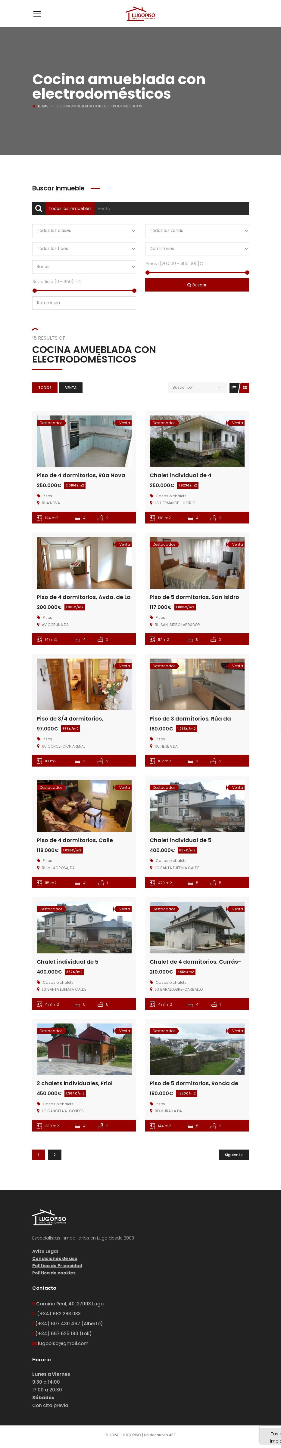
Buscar (197, 285)
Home (43, 106)
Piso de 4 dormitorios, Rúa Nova (81, 475)
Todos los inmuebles (70, 208)
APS (172, 1434)
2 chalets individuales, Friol (75, 1083)
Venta (104, 208)
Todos (45, 387)
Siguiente (234, 1154)
